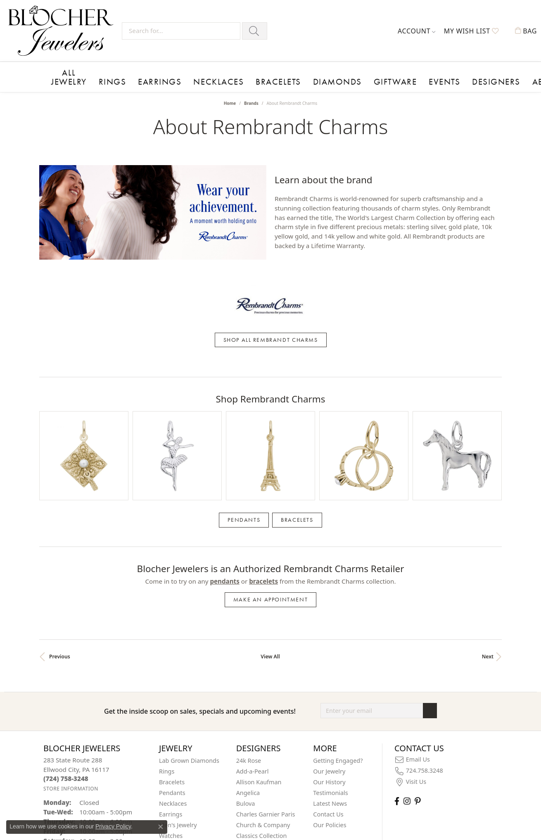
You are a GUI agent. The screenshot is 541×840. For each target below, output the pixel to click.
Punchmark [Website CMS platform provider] (285, 834)
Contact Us (328, 702)
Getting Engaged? (338, 648)
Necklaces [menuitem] (173, 691)
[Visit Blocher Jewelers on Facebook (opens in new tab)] (396, 689)
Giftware (324, 79)
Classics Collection (261, 723)
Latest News (330, 691)
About (443, 79)
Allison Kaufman (259, 670)
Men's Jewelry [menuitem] (178, 713)
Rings (104, 79)
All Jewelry (66, 75)
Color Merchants (259, 734)
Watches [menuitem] (171, 723)
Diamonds (279, 79)
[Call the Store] (65, 666)
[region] (152, 166)
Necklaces (186, 79)
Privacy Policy (113, 826)
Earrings (140, 79)
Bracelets (233, 79)
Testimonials (330, 680)
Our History (329, 670)
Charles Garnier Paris (265, 702)
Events (363, 79)
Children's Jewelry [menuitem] (183, 734)
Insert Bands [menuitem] (177, 766)
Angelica (248, 680)
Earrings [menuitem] (170, 702)
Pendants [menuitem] (172, 680)
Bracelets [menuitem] (172, 670)
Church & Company (263, 713)
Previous (59, 544)
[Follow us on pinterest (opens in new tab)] (417, 689)
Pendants (244, 407)
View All (270, 544)
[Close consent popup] (160, 826)
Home (230, 100)
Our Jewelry (329, 659)
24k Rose (248, 648)
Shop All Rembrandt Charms (270, 293)
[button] (417, 31)
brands (251, 100)
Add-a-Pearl (252, 659)
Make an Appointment (270, 487)
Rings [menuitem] (166, 659)
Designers (403, 79)
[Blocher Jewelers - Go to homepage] (63, 31)
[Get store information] (70, 676)
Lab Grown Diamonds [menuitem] (189, 648)
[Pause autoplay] (152, 188)
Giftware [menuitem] (171, 745)
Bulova (245, 691)
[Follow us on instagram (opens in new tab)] (406, 689)
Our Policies (329, 713)
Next (488, 544)
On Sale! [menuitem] (170, 756)
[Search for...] (181, 31)
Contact (481, 79)
